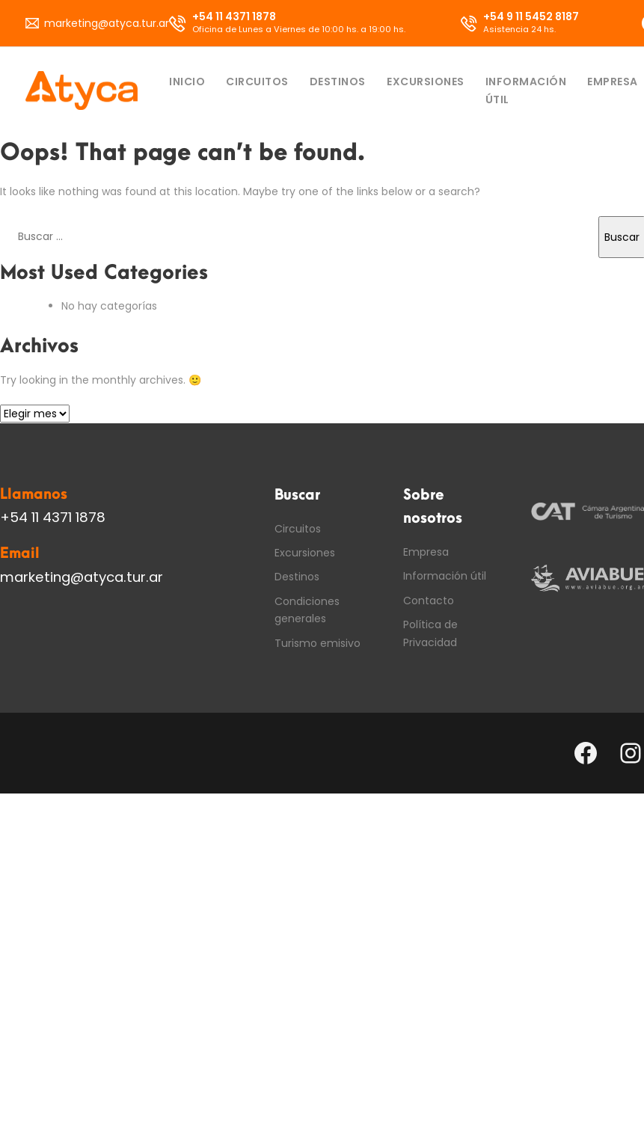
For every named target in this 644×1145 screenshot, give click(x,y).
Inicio (187, 81)
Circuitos (257, 81)
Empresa (612, 81)
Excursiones (425, 81)
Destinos (338, 81)
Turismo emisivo (318, 643)
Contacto (428, 600)
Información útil (526, 90)
